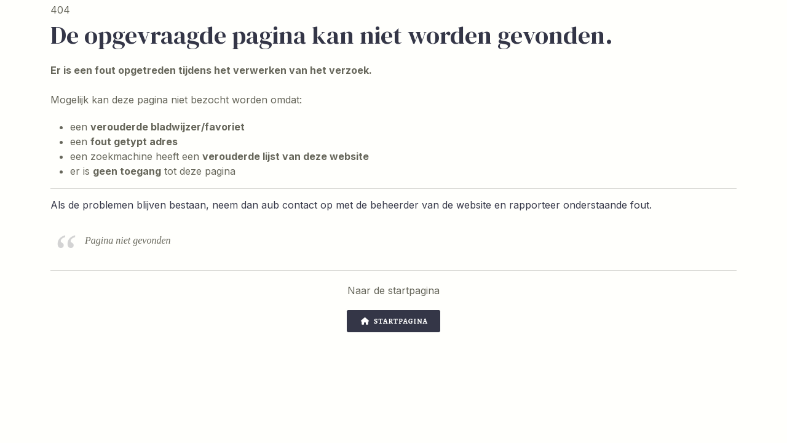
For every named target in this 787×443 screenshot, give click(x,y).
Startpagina (394, 321)
